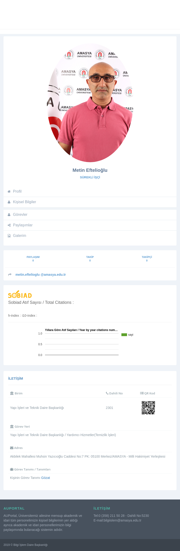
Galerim (16, 236)
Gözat (45, 478)
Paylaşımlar (20, 225)
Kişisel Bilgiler (21, 202)
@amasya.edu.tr (40, 274)
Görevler (17, 215)
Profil (14, 191)
